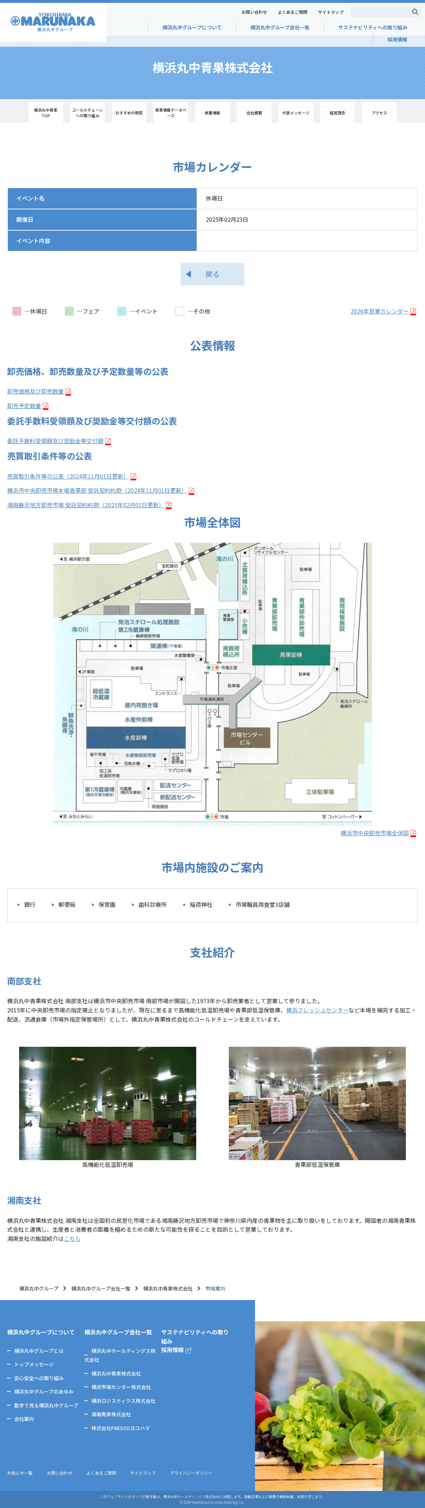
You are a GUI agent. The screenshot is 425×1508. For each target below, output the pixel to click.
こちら (72, 1238)
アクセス (379, 112)
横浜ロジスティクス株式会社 (123, 1400)
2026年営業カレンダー (380, 311)
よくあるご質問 (292, 12)
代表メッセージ (296, 112)
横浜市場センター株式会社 (121, 1386)
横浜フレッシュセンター (317, 1010)
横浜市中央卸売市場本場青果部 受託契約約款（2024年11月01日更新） (97, 490)
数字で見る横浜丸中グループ (46, 1405)
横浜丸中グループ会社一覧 (280, 27)
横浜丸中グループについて (192, 27)
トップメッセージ (34, 1364)
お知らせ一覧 (20, 1473)
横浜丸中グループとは (38, 1350)
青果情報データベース (170, 112)
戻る (212, 274)
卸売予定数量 (24, 405)
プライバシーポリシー (191, 1473)
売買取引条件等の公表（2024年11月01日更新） (68, 476)
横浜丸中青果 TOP (45, 112)
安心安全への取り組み (39, 1378)
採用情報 (397, 39)
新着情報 (212, 112)
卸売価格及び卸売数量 (35, 391)
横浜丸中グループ (38, 1288)
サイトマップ (331, 12)
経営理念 (337, 112)
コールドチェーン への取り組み (87, 112)
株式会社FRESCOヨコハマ (120, 1427)
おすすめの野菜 (129, 112)
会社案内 (24, 1418)
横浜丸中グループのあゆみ (43, 1391)
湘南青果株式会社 (111, 1414)
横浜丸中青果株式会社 (168, 1288)
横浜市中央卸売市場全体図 (375, 833)
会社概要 (254, 112)
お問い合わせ (254, 12)
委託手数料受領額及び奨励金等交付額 (55, 440)
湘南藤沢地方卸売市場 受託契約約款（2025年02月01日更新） (85, 505)
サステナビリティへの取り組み (372, 27)
